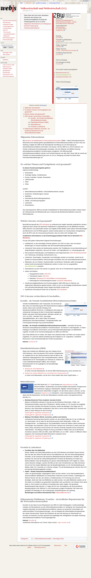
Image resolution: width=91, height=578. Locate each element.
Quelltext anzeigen (41, 3)
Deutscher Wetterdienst (64, 280)
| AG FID (5, 30)
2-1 (32, 538)
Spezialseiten (6, 70)
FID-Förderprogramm (9, 37)
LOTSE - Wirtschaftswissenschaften (66, 50)
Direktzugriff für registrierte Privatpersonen (38, 415)
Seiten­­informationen (8, 76)
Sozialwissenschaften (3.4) (63, 77)
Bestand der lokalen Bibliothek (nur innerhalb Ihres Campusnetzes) (46, 373)
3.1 (31, 10)
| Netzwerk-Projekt (8, 24)
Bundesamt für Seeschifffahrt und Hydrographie (51, 278)
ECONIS (58, 37)
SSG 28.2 (46, 276)
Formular (58, 64)
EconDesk (59, 46)
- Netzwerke (6, 36)
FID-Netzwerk (6, 22)
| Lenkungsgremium (8, 26)
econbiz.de (59, 41)
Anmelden (85, 1)
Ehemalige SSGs (58, 538)
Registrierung (45, 393)
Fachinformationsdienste (10, 20)
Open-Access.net (63, 522)
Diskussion (28, 3)
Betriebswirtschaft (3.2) (62, 72)
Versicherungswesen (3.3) (63, 75)
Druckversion (6, 72)
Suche (2, 42)
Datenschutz (57, 545)
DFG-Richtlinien (44, 224)
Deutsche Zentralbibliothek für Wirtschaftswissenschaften (43, 140)
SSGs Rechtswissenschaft (78, 253)
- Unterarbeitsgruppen (9, 34)
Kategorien (24, 538)
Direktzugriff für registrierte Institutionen (37, 412)
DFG (48, 384)
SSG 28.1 (48, 274)
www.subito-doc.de (62, 492)
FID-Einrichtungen (8, 39)
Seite (21, 3)
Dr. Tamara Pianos (61, 28)
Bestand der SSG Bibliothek (33, 369)
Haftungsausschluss (40, 547)
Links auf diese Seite (8, 64)
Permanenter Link (8, 74)
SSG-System (6, 54)
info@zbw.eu (59, 30)
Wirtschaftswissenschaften (43, 538)
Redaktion (5, 59)
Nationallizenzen (68, 384)
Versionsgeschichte (54, 3)
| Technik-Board (7, 28)
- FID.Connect (7, 32)
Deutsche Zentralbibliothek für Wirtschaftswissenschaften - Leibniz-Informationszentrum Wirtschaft (66, 22)
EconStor (58, 54)
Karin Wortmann (60, 27)
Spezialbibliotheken (31, 266)
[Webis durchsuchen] (8, 45)
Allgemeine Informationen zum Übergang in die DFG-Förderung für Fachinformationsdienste (37, 26)
